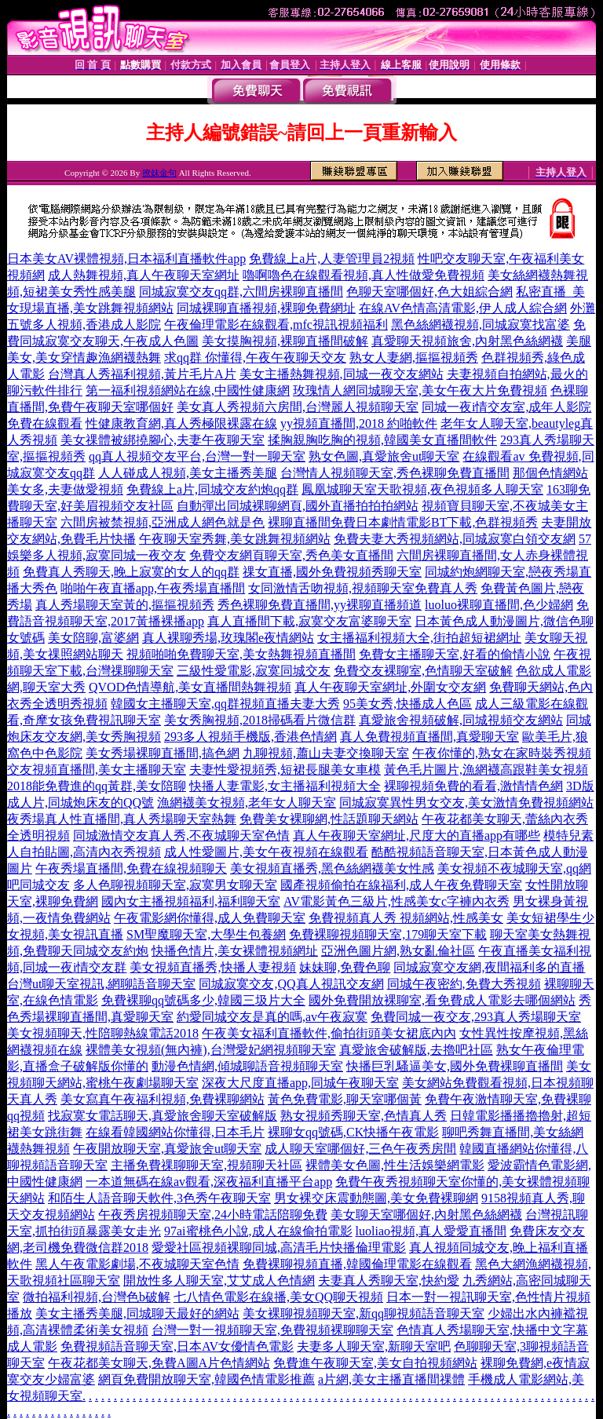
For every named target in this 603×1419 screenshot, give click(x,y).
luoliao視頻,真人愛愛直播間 (431, 1231)
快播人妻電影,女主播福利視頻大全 (285, 786)
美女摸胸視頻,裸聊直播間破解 (285, 341)
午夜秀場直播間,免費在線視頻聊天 (131, 868)
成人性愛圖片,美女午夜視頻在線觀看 (266, 852)
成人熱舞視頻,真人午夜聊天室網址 (143, 275)
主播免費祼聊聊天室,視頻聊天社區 (206, 1165)
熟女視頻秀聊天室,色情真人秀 (363, 1115)
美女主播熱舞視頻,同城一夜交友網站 (341, 374)
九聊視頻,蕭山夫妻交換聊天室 (326, 753)
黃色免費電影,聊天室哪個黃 (345, 1099)
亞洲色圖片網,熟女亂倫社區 (398, 951)
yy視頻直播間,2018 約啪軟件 (358, 423)
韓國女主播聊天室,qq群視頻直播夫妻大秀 (225, 703)
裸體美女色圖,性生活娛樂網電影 (394, 1165)
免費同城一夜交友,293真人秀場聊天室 (476, 1016)
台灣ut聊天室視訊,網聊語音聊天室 (101, 983)
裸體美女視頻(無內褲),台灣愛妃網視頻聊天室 (211, 1049)
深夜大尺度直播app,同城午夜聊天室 (300, 1082)
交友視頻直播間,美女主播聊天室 (96, 769)
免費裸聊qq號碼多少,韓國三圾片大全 (203, 1000)
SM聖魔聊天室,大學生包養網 (206, 934)
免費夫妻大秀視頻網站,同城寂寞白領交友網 (455, 538)
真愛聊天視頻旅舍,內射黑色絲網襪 (467, 341)
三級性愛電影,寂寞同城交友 (254, 670)
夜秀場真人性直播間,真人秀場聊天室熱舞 (121, 819)
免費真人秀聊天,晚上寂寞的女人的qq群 (131, 571)
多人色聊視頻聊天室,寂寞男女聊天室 (175, 885)
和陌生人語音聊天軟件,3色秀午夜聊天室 (159, 1198)
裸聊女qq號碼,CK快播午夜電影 (353, 1132)
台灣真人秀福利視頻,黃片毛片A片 (142, 374)
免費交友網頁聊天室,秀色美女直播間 (291, 555)
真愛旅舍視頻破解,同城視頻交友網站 (461, 720)
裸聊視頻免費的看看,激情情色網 (473, 786)
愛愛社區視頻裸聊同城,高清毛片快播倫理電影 (279, 1247)
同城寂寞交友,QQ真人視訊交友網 (291, 983)
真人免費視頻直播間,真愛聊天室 (429, 736)
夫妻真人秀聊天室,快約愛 (388, 1280)
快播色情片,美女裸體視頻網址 (235, 951)
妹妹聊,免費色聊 (344, 967)
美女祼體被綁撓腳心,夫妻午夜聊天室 (162, 440)
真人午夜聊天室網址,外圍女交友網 (390, 687)
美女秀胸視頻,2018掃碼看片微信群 (260, 720)
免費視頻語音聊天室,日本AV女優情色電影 (177, 1346)
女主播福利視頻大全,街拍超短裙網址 (419, 637)
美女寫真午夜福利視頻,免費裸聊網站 (162, 1099)
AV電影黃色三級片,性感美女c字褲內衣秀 (396, 901)
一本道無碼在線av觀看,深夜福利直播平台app (209, 1181)
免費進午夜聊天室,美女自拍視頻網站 (375, 1363)
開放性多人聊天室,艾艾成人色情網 (219, 1280)
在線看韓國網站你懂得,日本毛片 (175, 1132)
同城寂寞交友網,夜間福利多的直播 (489, 967)
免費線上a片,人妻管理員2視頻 (332, 258)
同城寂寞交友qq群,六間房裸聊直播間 (241, 291)
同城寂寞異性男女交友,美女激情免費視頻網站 (466, 802)
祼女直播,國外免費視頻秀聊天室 (332, 571)
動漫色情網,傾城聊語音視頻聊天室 (247, 1066)
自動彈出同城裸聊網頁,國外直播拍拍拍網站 (297, 506)
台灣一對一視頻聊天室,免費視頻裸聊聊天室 (272, 1330)
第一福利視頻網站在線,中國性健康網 (188, 390)
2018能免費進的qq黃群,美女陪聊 (96, 786)
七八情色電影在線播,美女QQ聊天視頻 (278, 1297)
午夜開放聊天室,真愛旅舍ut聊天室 (167, 1148)
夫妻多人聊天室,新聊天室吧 (374, 1346)
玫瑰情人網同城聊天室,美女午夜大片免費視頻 (420, 390)
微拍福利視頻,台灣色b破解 (96, 1297)
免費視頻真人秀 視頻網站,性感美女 (406, 918)
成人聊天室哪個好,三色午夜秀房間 (360, 1148)
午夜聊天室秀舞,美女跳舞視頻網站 (235, 538)
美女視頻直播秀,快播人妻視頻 (213, 967)
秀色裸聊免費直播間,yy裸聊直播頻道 (319, 604)
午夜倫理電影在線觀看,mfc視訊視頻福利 (276, 324)
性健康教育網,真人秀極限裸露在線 (181, 423)
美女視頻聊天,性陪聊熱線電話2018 (103, 1033)
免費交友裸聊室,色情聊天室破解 (423, 670)
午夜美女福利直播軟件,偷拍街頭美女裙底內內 (329, 1033)
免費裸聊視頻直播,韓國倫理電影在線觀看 (357, 1264)
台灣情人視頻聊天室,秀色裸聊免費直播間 (395, 473)
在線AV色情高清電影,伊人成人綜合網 (463, 308)
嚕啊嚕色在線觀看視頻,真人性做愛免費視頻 (363, 275)
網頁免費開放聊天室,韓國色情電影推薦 (206, 1379)
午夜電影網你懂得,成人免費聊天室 (209, 918)
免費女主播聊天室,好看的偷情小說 (454, 654)
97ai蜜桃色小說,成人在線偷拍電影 (258, 1231)
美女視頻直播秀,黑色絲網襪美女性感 (332, 868)
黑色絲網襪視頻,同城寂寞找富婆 (480, 324)
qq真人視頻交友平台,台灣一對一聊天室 (197, 456)
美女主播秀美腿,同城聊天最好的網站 (137, 1313)
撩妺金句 (159, 172)
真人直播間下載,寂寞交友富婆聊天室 (309, 621)
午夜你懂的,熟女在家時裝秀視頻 (501, 753)
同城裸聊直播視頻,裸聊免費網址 (266, 308)
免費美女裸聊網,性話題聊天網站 (328, 819)
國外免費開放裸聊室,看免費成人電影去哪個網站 (442, 1000)
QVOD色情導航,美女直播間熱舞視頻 (190, 687)
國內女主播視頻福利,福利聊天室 (190, 901)
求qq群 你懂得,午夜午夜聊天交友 (255, 357)
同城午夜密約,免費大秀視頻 (464, 983)
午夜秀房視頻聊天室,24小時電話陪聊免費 (212, 1214)
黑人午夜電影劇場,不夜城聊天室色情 (137, 1264)
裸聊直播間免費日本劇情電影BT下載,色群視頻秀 (403, 522)
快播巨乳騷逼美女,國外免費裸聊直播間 (454, 1066)
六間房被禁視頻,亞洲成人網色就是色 (162, 522)
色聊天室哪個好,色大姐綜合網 (429, 291)
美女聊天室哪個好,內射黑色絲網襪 (426, 1214)
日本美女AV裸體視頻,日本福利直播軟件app (126, 258)
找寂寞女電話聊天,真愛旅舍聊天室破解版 (162, 1115)
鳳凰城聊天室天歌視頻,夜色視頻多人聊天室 (422, 489)
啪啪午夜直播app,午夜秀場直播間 (152, 588)
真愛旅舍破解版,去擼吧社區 (416, 1049)
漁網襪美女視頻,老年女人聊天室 (246, 802)
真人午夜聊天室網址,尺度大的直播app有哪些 (416, 835)
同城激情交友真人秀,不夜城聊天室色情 (181, 835)
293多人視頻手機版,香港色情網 (250, 736)
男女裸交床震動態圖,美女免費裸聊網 (376, 1198)
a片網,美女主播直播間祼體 (391, 1379)
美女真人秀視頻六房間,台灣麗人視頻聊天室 (297, 407)
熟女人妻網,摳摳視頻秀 (413, 357)
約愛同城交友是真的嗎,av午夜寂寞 (272, 1016)
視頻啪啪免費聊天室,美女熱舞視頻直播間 (241, 654)
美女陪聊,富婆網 (93, 637)
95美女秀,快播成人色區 (407, 703)
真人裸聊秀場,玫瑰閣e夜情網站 (228, 637)
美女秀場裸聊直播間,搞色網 (162, 753)
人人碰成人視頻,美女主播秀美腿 (187, 473)
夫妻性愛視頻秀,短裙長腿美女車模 (285, 769)
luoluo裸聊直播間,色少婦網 (499, 604)
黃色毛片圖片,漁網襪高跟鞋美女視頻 (486, 769)
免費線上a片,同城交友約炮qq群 (212, 489)
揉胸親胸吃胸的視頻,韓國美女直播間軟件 (382, 440)
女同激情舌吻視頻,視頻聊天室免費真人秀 (362, 588)
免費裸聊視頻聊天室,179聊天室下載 (388, 934)
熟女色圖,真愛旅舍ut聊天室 (384, 456)
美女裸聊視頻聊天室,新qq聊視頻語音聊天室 (363, 1313)
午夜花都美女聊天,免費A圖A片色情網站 (159, 1363)
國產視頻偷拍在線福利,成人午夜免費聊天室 (401, 885)
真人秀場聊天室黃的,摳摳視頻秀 (124, 604)
